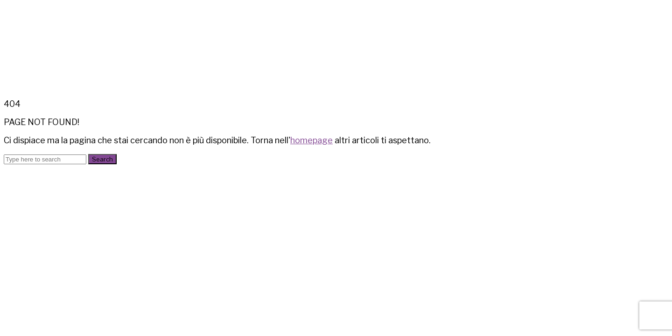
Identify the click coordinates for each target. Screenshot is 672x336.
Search (102, 159)
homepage (311, 140)
